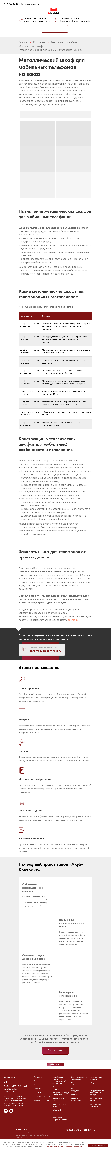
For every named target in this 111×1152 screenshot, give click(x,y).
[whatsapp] (11, 1112)
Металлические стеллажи (96, 1078)
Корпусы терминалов (76, 1099)
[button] (55, 29)
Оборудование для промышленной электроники (97, 1093)
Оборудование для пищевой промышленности (97, 1085)
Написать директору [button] (42, 1096)
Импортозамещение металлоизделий (79, 1078)
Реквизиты (38, 1077)
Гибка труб (57, 1110)
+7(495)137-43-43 (39, 18)
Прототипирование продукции (60, 1088)
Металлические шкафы (31, 46)
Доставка (37, 1092)
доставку (72, 620)
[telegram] (6, 1112)
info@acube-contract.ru (40, 21)
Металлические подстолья (96, 1105)
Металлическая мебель (64, 42)
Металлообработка (41, 1100)
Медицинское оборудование (76, 1090)
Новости (37, 1085)
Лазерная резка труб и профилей (61, 1094)
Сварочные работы (60, 1114)
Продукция (39, 42)
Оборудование (39, 1088)
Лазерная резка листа (59, 1099)
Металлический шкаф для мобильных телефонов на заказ (51, 49)
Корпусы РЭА (76, 1094)
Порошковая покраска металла (60, 1119)
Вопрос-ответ (39, 1081)
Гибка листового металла (59, 1105)
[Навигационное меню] (107, 4)
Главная (23, 42)
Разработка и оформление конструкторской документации (59, 1080)
